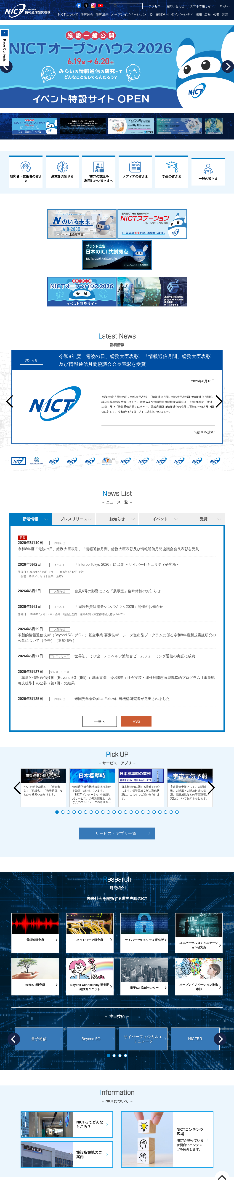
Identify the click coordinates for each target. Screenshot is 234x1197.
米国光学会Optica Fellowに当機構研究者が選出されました (122, 699)
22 (177, 812)
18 (154, 812)
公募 (216, 14)
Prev (12, 401)
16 (142, 812)
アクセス (154, 6)
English (224, 6)
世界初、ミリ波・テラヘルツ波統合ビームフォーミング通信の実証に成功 (134, 656)
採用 (199, 14)
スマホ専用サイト (202, 6)
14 (131, 812)
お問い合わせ (175, 6)
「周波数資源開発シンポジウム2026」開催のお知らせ (118, 607)
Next (227, 66)
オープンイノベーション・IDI (132, 14)
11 (114, 812)
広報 (207, 14)
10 (108, 812)
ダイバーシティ (182, 14)
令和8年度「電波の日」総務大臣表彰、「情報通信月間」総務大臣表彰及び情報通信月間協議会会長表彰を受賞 (108, 549)
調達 (225, 14)
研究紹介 (87, 14)
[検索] (120, 6)
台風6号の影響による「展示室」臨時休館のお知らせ (117, 591)
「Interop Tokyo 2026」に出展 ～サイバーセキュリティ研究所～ (127, 564)
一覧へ (99, 721)
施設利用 (162, 14)
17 (148, 812)
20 (165, 812)
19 (160, 812)
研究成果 (102, 14)
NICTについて (68, 14)
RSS (136, 721)
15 (137, 812)
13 (125, 812)
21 (171, 812)
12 (120, 812)
